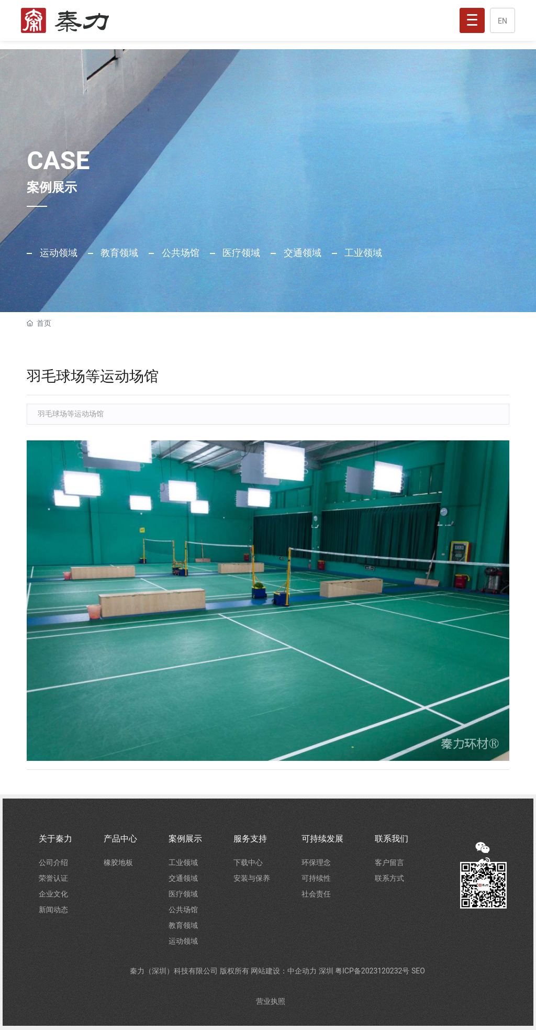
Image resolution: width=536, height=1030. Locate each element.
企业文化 (53, 894)
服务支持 (250, 839)
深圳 (327, 971)
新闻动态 (53, 909)
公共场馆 (179, 252)
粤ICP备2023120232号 (373, 971)
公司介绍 (53, 862)
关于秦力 (55, 839)
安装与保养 (251, 878)
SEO (418, 971)
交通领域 (301, 252)
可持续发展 (322, 839)
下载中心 (248, 862)
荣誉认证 (53, 878)
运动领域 (57, 252)
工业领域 (362, 252)
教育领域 (118, 252)
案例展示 (185, 839)
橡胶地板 (118, 862)
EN (502, 21)
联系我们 (391, 839)
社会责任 (316, 894)
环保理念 (316, 862)
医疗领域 (240, 252)
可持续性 (316, 878)
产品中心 (120, 839)
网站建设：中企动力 (284, 971)
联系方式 (389, 878)
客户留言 (389, 862)
